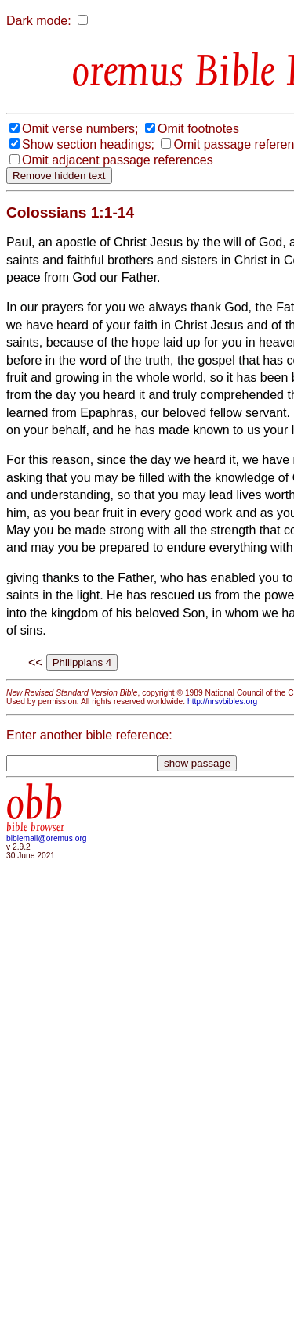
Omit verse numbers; (80, 128)
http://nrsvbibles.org (222, 701)
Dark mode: (38, 20)
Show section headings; (88, 144)
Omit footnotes (198, 128)
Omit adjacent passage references (117, 160)
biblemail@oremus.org (46, 838)
